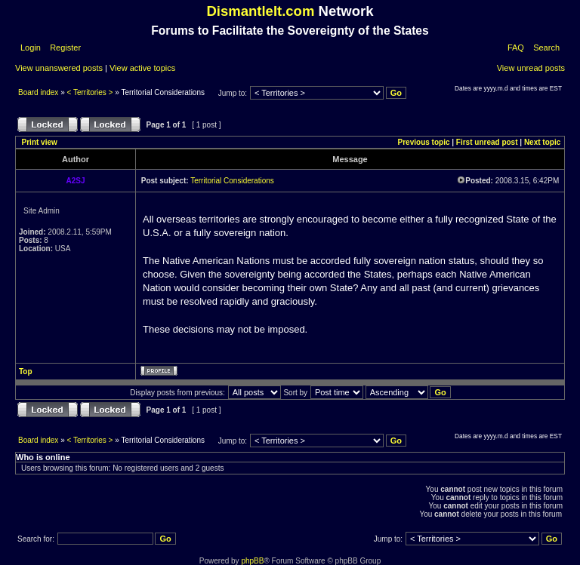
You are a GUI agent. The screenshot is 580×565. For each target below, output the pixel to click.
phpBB (252, 561)
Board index (39, 92)
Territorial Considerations (232, 181)
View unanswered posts (59, 67)
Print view (39, 142)
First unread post (487, 142)
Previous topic (424, 142)
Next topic (542, 142)
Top (25, 371)
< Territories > (90, 92)
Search (546, 47)
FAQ (516, 47)
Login (30, 47)
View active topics (142, 67)
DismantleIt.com (260, 11)
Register (64, 47)
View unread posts (531, 67)
